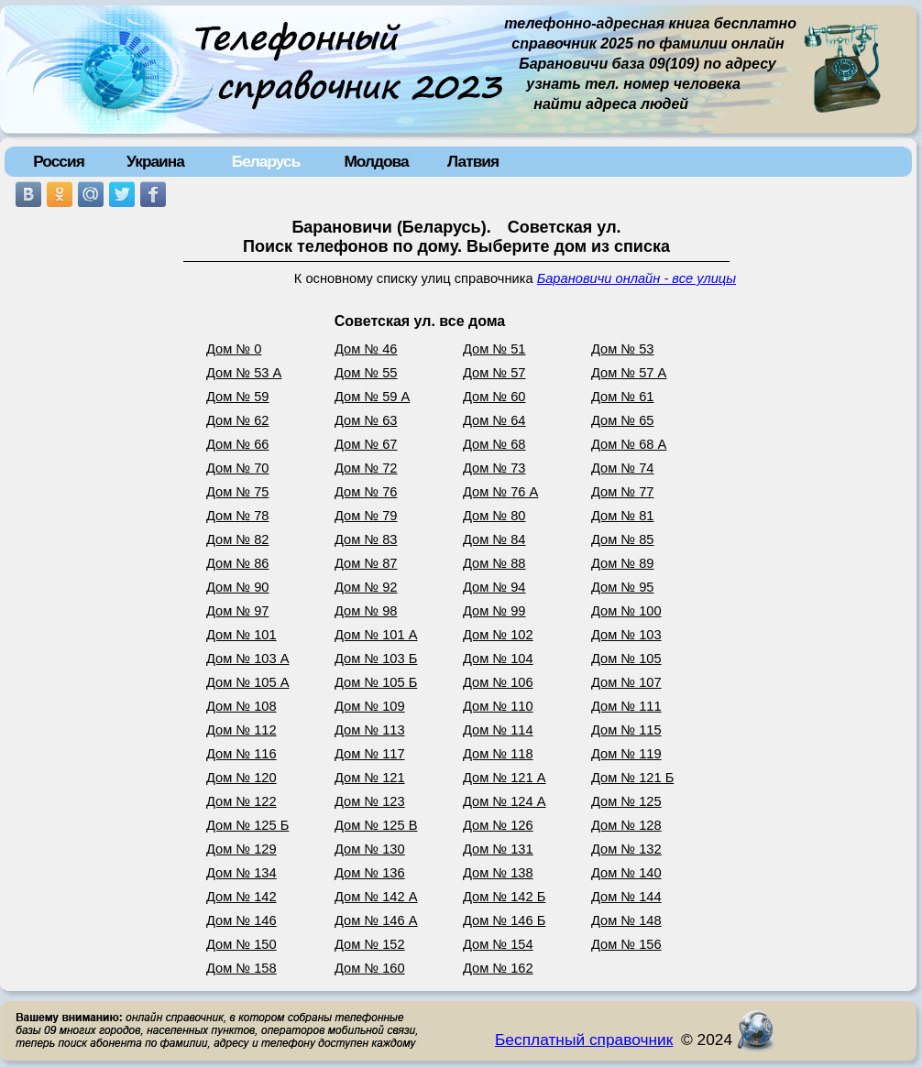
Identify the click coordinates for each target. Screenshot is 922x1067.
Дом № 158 (241, 968)
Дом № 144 (626, 896)
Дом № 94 (494, 587)
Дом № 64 (494, 420)
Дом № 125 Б (247, 825)
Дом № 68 (494, 444)
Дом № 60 (494, 396)
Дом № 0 (233, 349)
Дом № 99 (494, 611)
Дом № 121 (370, 777)
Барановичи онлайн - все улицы (636, 278)
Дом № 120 (241, 777)
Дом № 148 (626, 920)
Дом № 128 (626, 825)
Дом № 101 (241, 634)
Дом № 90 (237, 587)
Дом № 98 (366, 611)
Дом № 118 (498, 753)
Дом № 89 (622, 563)
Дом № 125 (626, 801)
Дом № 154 (498, 944)
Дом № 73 (494, 468)
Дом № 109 (370, 706)
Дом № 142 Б (504, 896)
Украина (155, 161)
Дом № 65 (622, 420)
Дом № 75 (237, 492)
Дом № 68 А (628, 444)
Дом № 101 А (376, 634)
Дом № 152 (370, 944)
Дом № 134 (241, 873)
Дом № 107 (626, 682)
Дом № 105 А (248, 682)
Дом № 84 (494, 539)
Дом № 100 (626, 611)
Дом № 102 (498, 634)
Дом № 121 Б (632, 777)
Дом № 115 (626, 730)
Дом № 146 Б (504, 920)
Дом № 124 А (504, 801)
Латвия (473, 161)
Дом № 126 (498, 825)
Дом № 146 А (376, 920)
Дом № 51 (494, 349)
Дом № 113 (370, 730)
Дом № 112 (241, 730)
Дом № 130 (370, 849)
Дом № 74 (622, 468)
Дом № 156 (626, 944)
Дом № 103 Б (376, 658)
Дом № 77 (622, 492)
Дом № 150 (241, 944)
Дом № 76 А (500, 492)
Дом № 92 (366, 587)
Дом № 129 (241, 849)
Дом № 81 (622, 515)
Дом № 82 (237, 539)
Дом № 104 (498, 658)
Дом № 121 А (504, 777)
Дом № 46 (366, 349)
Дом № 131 (498, 849)
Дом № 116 (241, 753)
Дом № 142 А (376, 896)
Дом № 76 (366, 492)
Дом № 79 (366, 515)
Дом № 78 (237, 515)
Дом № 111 (626, 706)
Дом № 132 (626, 849)
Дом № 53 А (243, 372)
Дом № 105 (626, 658)
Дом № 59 (237, 396)
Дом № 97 (237, 611)
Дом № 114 (498, 730)
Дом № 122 (241, 801)
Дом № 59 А (372, 396)
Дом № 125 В (376, 825)
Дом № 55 (366, 372)
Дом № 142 (241, 896)
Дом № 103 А (248, 658)
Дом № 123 (370, 801)
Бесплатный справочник (584, 1039)
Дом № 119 (626, 753)
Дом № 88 (494, 563)
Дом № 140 (626, 873)
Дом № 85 (622, 539)
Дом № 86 (237, 563)
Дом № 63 (366, 420)
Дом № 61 (622, 396)
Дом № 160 (370, 968)
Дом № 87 (366, 563)
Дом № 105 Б (376, 682)
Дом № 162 (498, 968)
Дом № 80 (494, 515)
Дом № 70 (237, 468)
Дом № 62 (237, 420)
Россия (58, 161)
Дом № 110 (498, 706)
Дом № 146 (241, 920)
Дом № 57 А (628, 372)
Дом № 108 (241, 706)
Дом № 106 (498, 682)
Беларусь (266, 161)
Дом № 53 (622, 349)
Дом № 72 (366, 468)
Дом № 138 (498, 873)
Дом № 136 (370, 873)
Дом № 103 (626, 634)
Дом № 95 (622, 587)
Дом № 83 (366, 539)
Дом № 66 (237, 444)
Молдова (376, 161)
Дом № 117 (370, 753)
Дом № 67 (366, 444)
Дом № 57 (494, 372)
